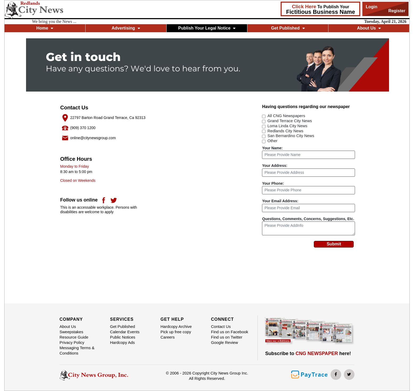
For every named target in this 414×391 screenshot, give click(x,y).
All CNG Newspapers (286, 115)
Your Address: (274, 165)
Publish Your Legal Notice (207, 28)
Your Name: (272, 148)
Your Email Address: (280, 201)
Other (272, 140)
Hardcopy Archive (176, 326)
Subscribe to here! (308, 353)
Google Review (224, 342)
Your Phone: (273, 183)
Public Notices (122, 337)
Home (44, 28)
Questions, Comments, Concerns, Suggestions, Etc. (308, 219)
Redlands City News (285, 131)
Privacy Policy (72, 342)
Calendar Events (125, 332)
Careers (167, 337)
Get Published (288, 28)
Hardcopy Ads (122, 342)
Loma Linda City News (287, 126)
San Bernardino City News (290, 135)
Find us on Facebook (229, 332)
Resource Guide (74, 337)
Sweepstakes (71, 332)
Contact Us (221, 326)
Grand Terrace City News (289, 120)
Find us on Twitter (226, 337)
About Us (369, 28)
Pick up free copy (175, 332)
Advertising (126, 28)
